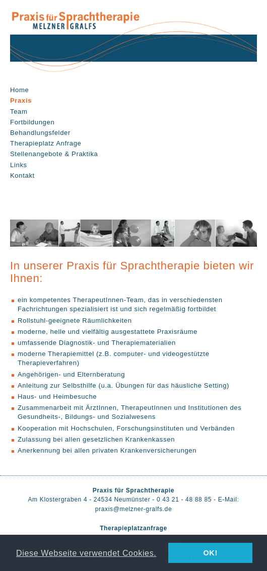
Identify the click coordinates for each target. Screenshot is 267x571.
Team (19, 111)
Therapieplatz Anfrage (45, 143)
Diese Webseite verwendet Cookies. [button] (86, 552)
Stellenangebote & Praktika (54, 154)
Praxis (21, 100)
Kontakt (22, 175)
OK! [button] (210, 553)
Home (19, 90)
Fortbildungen (32, 122)
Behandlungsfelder (40, 132)
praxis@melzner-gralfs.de (133, 509)
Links (18, 165)
